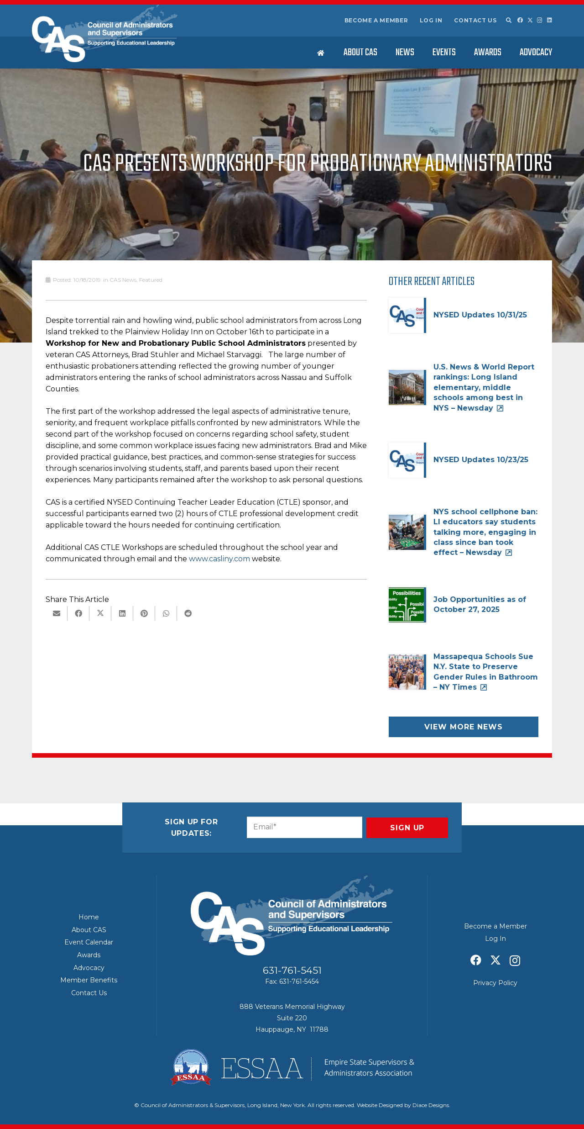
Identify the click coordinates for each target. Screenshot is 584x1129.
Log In (431, 20)
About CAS (89, 930)
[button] (508, 20)
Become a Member (376, 20)
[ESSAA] (292, 1067)
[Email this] (57, 613)
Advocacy (88, 968)
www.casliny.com (219, 558)
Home (88, 917)
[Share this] (78, 613)
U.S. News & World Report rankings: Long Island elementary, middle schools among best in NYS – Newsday (483, 387)
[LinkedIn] (549, 20)
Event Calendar (88, 942)
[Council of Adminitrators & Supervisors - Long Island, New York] (104, 33)
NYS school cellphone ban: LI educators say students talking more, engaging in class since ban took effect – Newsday (485, 532)
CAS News (123, 279)
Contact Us (475, 20)
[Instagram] (539, 20)
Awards (88, 955)
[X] (530, 20)
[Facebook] (520, 20)
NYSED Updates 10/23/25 (480, 459)
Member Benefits (88, 980)
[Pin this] (144, 613)
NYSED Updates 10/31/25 (480, 315)
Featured (150, 279)
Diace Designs (430, 1105)
